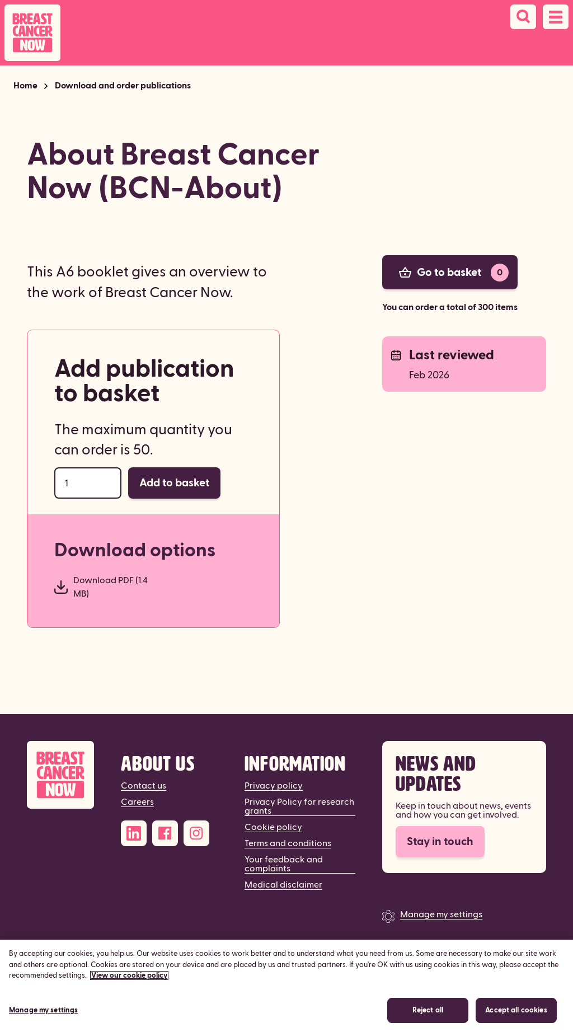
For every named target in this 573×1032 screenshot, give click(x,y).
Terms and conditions (288, 843)
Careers (137, 802)
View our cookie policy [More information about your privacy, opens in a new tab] (129, 986)
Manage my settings (441, 914)
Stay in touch (440, 841)
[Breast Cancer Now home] (32, 32)
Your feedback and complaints (284, 864)
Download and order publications (123, 85)
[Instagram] (196, 833)
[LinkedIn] (134, 833)
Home (25, 85)
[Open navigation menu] (556, 16)
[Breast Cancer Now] (60, 775)
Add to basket (174, 483)
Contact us (143, 785)
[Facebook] (165, 833)
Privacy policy (274, 785)
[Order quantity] (87, 483)
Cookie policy (273, 827)
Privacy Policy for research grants (299, 806)
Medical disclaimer (283, 884)
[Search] (523, 16)
